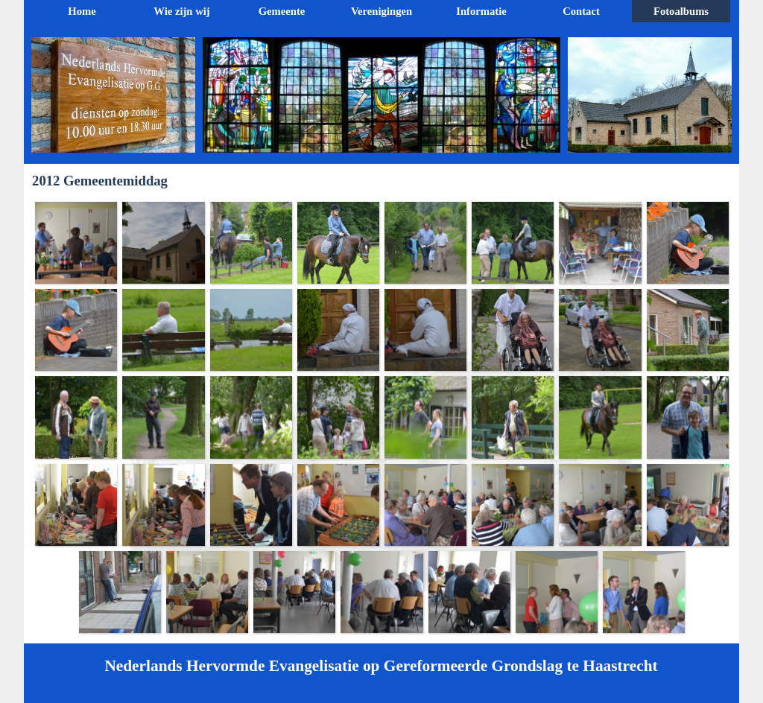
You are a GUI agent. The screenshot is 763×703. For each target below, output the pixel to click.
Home (81, 11)
